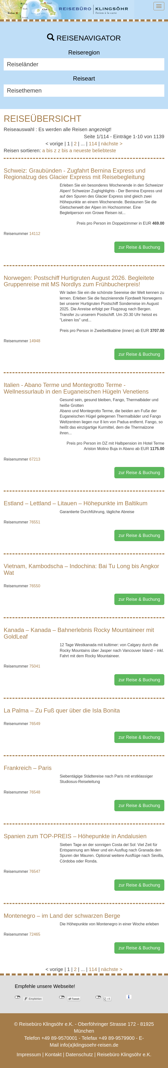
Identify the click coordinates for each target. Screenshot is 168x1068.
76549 (34, 724)
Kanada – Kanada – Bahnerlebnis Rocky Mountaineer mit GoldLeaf (79, 633)
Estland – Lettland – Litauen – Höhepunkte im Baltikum (75, 503)
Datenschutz (79, 1054)
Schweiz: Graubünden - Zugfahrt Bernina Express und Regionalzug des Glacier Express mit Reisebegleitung (74, 173)
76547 (34, 871)
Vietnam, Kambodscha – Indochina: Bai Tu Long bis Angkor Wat (81, 569)
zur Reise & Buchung (139, 247)
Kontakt (53, 1054)
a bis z (49, 150)
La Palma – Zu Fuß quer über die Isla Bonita (62, 710)
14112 (34, 234)
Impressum (28, 1054)
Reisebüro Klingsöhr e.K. (124, 1054)
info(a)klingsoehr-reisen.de (89, 1045)
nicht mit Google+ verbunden (98, 997)
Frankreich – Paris (28, 768)
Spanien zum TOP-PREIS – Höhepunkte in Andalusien (75, 836)
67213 (34, 459)
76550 (34, 586)
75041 (34, 666)
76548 (34, 792)
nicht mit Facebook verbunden (17, 997)
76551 (34, 522)
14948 (34, 341)
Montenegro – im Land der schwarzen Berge (62, 915)
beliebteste (104, 150)
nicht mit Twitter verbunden (62, 997)
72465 (34, 934)
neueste (82, 150)
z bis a (65, 150)
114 (93, 143)
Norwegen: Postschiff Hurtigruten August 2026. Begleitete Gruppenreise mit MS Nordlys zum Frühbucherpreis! (79, 281)
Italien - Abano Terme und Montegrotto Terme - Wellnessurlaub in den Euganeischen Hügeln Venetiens (76, 388)
